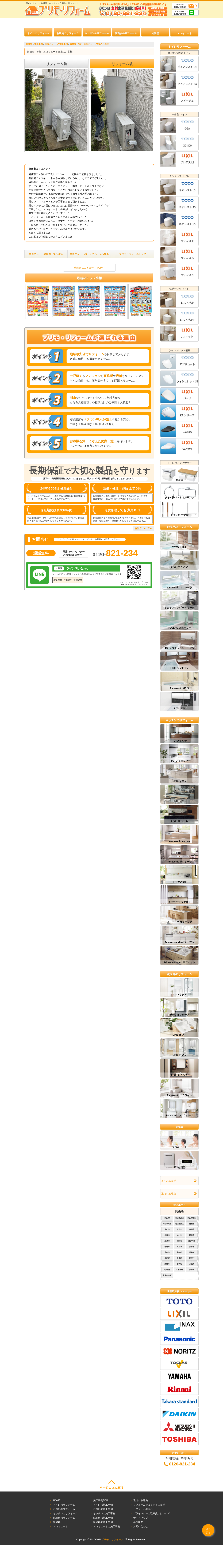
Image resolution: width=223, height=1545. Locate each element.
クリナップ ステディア (179, 922)
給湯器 (155, 33)
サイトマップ (140, 1517)
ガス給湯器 (179, 1167)
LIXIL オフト (179, 1034)
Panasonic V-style (179, 841)
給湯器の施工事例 (103, 1522)
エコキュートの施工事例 (106, 1526)
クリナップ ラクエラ (179, 902)
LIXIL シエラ (179, 781)
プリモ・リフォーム (112, 1539)
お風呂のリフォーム (68, 33)
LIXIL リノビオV (179, 668)
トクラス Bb (179, 881)
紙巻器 (179, 480)
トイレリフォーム (179, 46)
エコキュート (184, 33)
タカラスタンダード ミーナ (179, 607)
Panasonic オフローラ (179, 587)
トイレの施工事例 (103, 1504)
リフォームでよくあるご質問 (149, 1504)
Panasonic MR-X (179, 688)
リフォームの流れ (143, 1509)
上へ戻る (208, 1530)
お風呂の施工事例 (103, 1509)
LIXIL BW (179, 708)
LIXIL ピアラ (179, 1055)
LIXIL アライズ (179, 567)
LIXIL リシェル (179, 821)
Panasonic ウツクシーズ (179, 1115)
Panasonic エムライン (179, 1095)
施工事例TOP (100, 1500)
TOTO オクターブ (179, 1014)
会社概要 (138, 1522)
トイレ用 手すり (179, 515)
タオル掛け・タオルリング (179, 497)
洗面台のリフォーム (126, 33)
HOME (56, 1500)
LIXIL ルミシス (179, 1075)
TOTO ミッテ (179, 740)
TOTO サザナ (179, 547)
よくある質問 (168, 1180)
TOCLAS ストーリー (179, 627)
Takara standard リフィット (179, 962)
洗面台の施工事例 (103, 1517)
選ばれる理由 (168, 1193)
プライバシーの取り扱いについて (151, 1513)
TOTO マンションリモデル (179, 648)
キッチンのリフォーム (97, 33)
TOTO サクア (179, 994)
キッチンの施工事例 (104, 1513)
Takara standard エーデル (179, 942)
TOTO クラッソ (179, 760)
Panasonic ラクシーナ (179, 861)
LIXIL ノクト (179, 801)
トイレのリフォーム (38, 33)
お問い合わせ (140, 1526)
